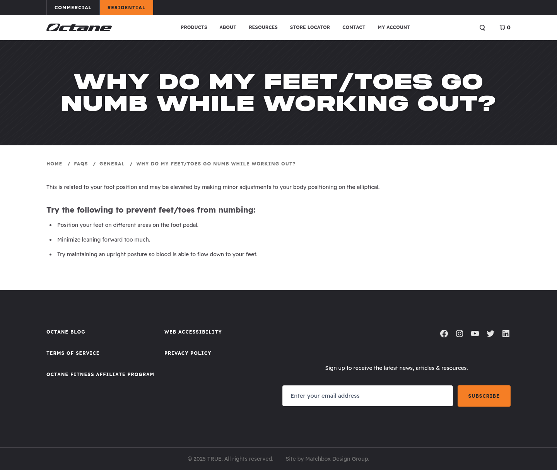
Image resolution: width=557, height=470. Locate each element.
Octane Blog (65, 332)
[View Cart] (505, 27)
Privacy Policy (187, 353)
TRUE (214, 458)
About (228, 27)
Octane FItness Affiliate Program (100, 374)
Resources (263, 27)
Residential (130, 7)
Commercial (76, 7)
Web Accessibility (193, 332)
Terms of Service (73, 353)
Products (194, 27)
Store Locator (310, 27)
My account (394, 27)
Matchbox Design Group (336, 458)
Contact (353, 27)
